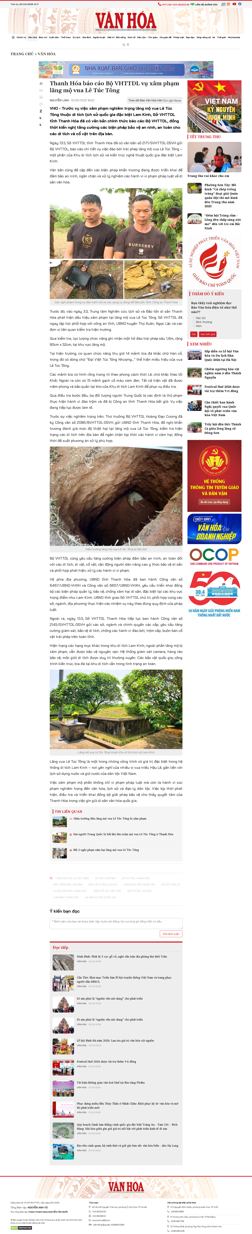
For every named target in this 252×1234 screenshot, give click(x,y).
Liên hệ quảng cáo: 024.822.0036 (106, 1224)
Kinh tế (131, 37)
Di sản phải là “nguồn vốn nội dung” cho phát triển (110, 998)
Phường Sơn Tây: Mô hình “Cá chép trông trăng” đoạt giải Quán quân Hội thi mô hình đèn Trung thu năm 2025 (221, 195)
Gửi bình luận (171, 934)
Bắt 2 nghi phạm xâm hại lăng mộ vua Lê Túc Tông (105, 849)
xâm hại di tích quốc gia (139, 884)
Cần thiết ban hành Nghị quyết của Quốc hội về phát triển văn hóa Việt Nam (221, 408)
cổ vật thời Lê (170, 884)
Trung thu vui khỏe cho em (208, 175)
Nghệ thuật (99, 37)
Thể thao (66, 37)
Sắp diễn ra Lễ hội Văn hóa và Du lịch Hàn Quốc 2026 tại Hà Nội (222, 355)
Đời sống (121, 37)
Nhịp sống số (204, 37)
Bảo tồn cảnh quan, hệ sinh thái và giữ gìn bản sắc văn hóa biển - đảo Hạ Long (127, 1145)
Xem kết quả (208, 334)
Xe (213, 37)
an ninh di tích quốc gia (100, 897)
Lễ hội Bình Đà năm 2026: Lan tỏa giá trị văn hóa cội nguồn (115, 1040)
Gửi (194, 334)
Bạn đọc (190, 37)
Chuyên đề (165, 37)
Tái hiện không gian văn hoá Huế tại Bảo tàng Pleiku (111, 1082)
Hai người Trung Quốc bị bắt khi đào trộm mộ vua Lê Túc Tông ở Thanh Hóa (122, 834)
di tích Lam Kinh (105, 878)
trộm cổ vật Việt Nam (107, 891)
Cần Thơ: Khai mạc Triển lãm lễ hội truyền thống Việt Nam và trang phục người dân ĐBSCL (124, 979)
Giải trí (110, 37)
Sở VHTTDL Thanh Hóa (136, 878)
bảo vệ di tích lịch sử (103, 884)
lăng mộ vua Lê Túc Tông (72, 878)
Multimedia (234, 37)
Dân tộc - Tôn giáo (147, 37)
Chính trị (21, 37)
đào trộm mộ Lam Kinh (67, 884)
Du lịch (76, 37)
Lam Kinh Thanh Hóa (66, 897)
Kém (197, 326)
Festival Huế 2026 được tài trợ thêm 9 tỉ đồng (106, 1061)
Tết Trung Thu (205, 136)
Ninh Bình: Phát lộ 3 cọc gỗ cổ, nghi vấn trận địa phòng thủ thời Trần (122, 956)
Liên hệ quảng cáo (203, 4)
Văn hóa (32, 37)
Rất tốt (199, 318)
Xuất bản (54, 37)
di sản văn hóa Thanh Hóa (70, 891)
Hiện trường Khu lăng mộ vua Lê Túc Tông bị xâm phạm (109, 818)
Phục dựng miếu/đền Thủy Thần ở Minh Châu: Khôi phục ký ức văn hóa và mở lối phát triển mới (127, 1105)
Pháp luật (178, 37)
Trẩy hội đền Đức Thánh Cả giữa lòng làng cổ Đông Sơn (223, 428)
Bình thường (202, 322)
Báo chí (43, 37)
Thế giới (221, 37)
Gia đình (86, 37)
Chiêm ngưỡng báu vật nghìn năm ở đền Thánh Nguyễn (223, 373)
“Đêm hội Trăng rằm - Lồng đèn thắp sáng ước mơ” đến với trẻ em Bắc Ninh (223, 221)
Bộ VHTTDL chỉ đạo (140, 891)
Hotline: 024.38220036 (173, 4)
